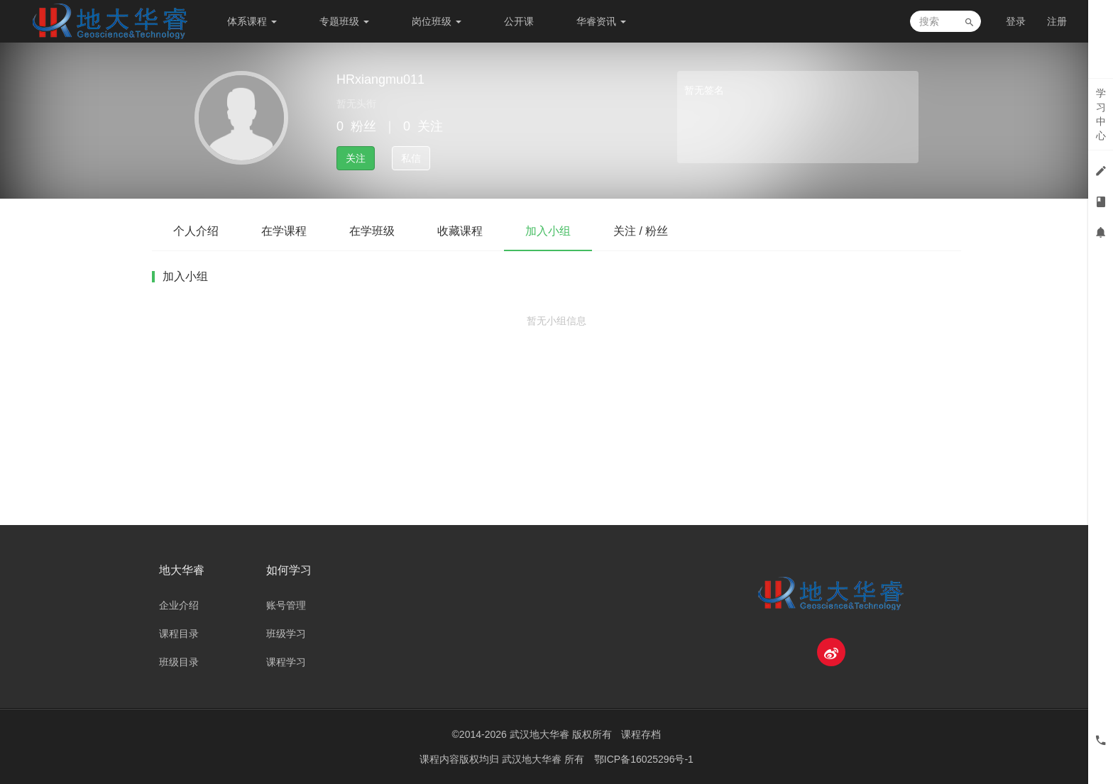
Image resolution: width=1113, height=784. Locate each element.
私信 (411, 158)
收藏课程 (460, 231)
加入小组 (548, 231)
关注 (356, 158)
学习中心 (1101, 114)
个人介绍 (196, 231)
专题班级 (344, 21)
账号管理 (286, 605)
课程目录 (179, 633)
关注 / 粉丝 (640, 231)
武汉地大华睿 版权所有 (561, 734)
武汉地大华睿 (533, 759)
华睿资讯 (601, 21)
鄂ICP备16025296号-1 (643, 759)
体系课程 (252, 21)
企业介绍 (179, 605)
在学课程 (284, 231)
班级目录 (179, 662)
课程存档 (641, 734)
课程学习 (286, 662)
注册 (1057, 21)
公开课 (519, 21)
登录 (1016, 21)
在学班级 (372, 231)
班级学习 (286, 633)
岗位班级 (436, 21)
